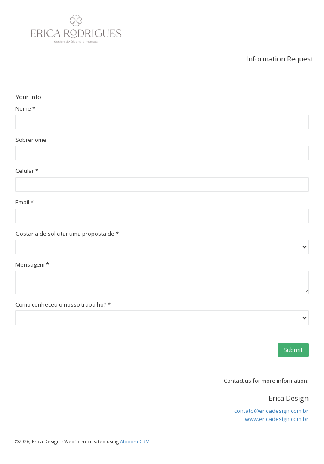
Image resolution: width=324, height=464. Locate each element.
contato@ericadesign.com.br (271, 411)
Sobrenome (30, 140)
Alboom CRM (135, 441)
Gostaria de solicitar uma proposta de (67, 233)
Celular (26, 171)
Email (24, 202)
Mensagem (32, 264)
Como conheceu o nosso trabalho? (63, 304)
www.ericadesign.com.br (277, 419)
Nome (25, 108)
